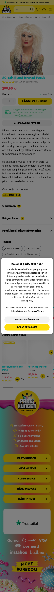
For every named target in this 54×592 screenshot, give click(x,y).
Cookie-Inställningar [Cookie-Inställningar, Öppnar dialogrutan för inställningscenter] (27, 319)
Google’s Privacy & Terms (30, 311)
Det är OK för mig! (27, 327)
